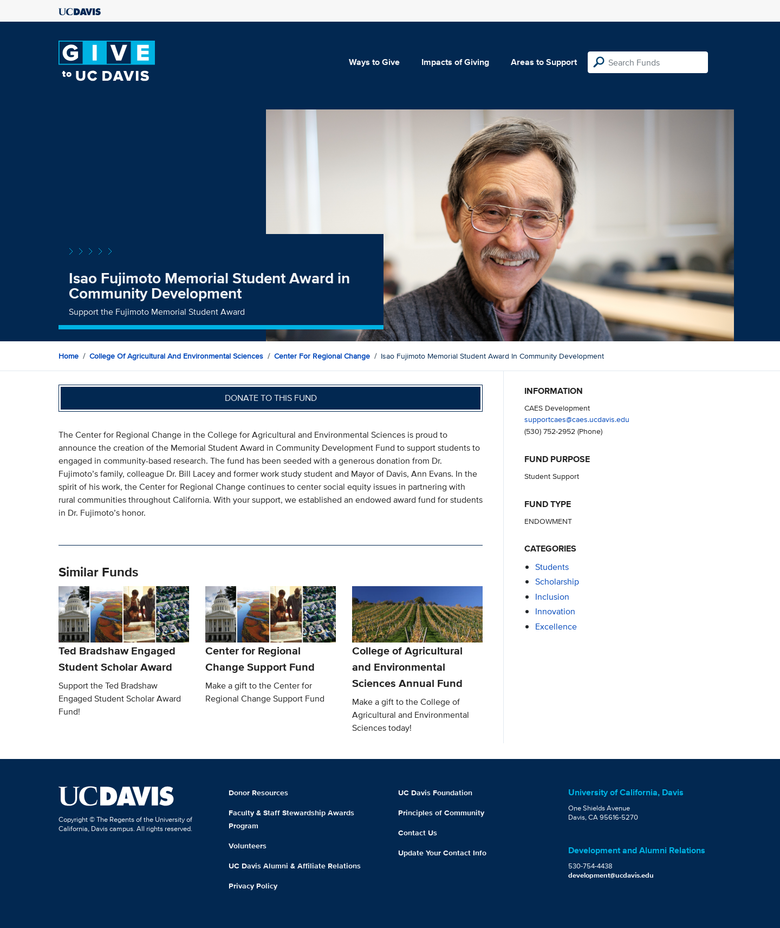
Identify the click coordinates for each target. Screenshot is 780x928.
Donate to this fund (271, 398)
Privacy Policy (253, 885)
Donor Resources (258, 792)
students (552, 567)
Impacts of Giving (455, 62)
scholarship (557, 581)
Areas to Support (544, 62)
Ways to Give (374, 62)
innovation (555, 611)
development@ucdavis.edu (611, 875)
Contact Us (417, 832)
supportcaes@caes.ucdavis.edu (576, 419)
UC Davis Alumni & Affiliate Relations (295, 865)
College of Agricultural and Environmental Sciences (176, 356)
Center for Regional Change (322, 356)
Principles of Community (441, 812)
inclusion (552, 596)
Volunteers (247, 845)
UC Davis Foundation (435, 792)
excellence (556, 626)
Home (68, 356)
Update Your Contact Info (442, 852)
